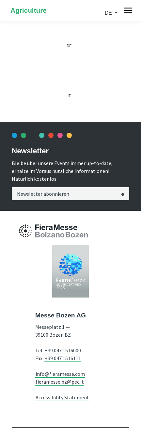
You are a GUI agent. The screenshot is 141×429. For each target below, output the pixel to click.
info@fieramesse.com (60, 374)
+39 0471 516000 (63, 350)
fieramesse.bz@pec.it (60, 381)
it (69, 96)
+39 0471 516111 (63, 358)
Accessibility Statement (62, 397)
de (109, 13)
